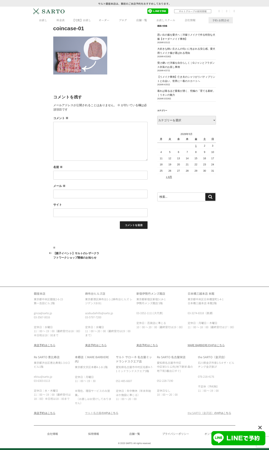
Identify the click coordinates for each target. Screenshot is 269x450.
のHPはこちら (109, 413)
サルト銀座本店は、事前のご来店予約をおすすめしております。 (134, 3)
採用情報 (93, 434)
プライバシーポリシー (175, 434)
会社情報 (191, 20)
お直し (44, 20)
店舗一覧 (142, 20)
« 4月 (169, 176)
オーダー (105, 20)
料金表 (60, 20)
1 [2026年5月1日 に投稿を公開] (196, 145)
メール (59, 185)
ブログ (124, 20)
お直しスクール (166, 20)
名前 (58, 167)
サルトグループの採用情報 (193, 11)
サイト (57, 204)
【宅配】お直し (81, 20)
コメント (60, 118)
